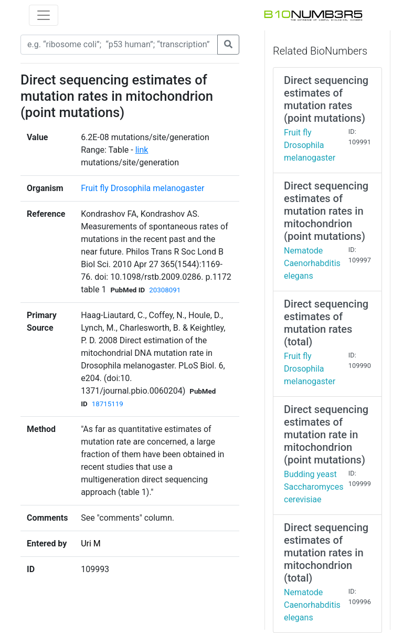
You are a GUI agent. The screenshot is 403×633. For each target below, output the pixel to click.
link (142, 150)
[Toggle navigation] (43, 15)
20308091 (165, 290)
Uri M (91, 543)
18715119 (107, 404)
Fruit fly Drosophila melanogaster (142, 188)
